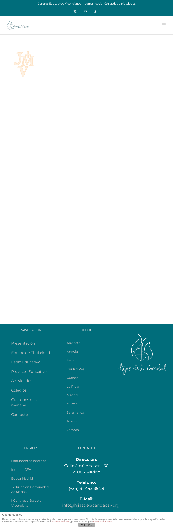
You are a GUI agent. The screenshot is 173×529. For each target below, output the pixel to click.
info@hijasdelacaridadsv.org (90, 505)
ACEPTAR (86, 525)
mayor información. (102, 521)
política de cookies (60, 521)
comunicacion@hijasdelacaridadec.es (110, 3)
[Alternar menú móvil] (164, 23)
